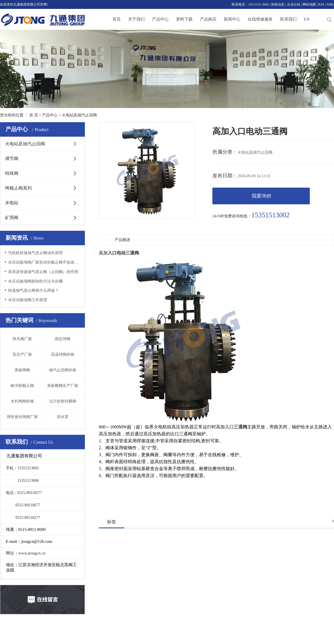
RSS (321, 4)
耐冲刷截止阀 (22, 386)
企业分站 (293, 4)
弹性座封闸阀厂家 (22, 417)
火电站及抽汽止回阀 (79, 115)
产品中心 (160, 19)
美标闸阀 (22, 370)
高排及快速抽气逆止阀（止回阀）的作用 (43, 272)
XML (330, 4)
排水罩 (62, 417)
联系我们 (288, 19)
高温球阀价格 (62, 354)
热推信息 (277, 4)
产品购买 (208, 19)
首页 (116, 19)
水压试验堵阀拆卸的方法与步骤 (35, 281)
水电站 (11, 202)
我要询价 (262, 196)
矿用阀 (11, 217)
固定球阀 (62, 339)
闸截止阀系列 (18, 188)
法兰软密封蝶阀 (62, 401)
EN (307, 19)
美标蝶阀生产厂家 (62, 386)
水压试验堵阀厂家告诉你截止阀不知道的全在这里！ (44, 262)
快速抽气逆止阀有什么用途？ (33, 290)
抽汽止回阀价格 (62, 370)
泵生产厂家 (22, 354)
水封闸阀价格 (22, 401)
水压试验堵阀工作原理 (27, 300)
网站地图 (309, 4)
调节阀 (11, 158)
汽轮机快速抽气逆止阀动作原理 (35, 253)
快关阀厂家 (22, 339)
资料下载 (184, 19)
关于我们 (136, 19)
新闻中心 (232, 19)
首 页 (33, 115)
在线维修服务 (260, 19)
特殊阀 (11, 173)
